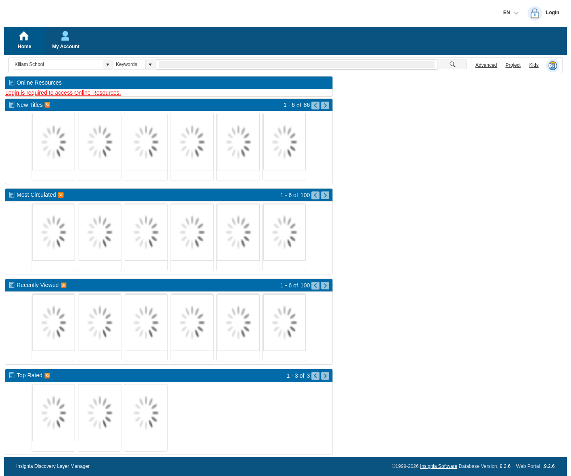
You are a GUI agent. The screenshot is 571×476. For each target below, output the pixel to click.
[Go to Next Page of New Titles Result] (325, 106)
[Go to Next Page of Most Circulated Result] (325, 195)
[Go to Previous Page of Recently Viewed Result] (315, 286)
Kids (534, 65)
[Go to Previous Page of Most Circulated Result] (315, 195)
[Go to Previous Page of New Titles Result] (315, 106)
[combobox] (57, 64)
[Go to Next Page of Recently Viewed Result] (325, 286)
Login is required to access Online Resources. (63, 92)
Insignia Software (438, 466)
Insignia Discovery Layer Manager (52, 466)
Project (512, 65)
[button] (107, 64)
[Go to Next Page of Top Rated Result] (325, 376)
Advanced (486, 65)
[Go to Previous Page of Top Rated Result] (315, 376)
